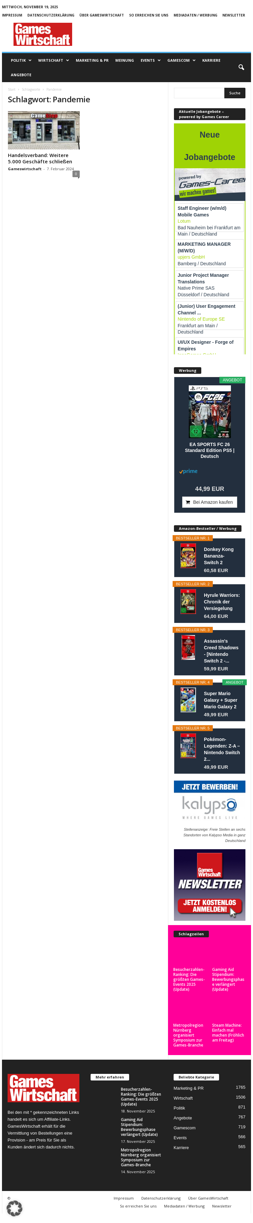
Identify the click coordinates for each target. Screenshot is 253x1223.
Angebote (21, 74)
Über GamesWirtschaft (101, 15)
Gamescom (181, 60)
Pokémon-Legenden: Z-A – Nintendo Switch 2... (222, 749)
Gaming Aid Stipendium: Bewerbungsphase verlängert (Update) (228, 979)
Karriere (211, 60)
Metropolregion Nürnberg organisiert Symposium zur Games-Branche (188, 1035)
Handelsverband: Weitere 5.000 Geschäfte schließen (40, 158)
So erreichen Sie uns (148, 15)
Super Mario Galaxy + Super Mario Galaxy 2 (221, 700)
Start (11, 89)
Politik (21, 60)
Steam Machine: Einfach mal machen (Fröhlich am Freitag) (228, 1032)
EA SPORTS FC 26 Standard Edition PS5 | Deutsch (209, 450)
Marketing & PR (92, 60)
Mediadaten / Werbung (195, 15)
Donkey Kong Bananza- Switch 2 (219, 556)
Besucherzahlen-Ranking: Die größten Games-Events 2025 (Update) (189, 979)
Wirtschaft (53, 60)
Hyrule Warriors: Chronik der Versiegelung (222, 602)
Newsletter (233, 15)
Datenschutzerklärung (50, 15)
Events (151, 60)
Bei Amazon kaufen (213, 502)
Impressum (12, 15)
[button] (241, 67)
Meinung (124, 60)
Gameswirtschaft (25, 168)
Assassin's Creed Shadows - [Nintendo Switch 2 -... (221, 650)
